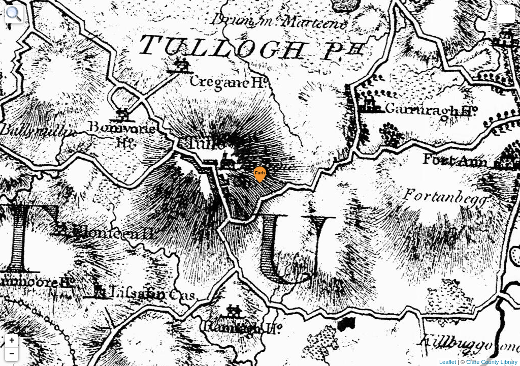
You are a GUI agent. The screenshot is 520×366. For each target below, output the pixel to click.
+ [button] (12, 340)
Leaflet (447, 362)
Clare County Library (491, 362)
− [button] (12, 354)
